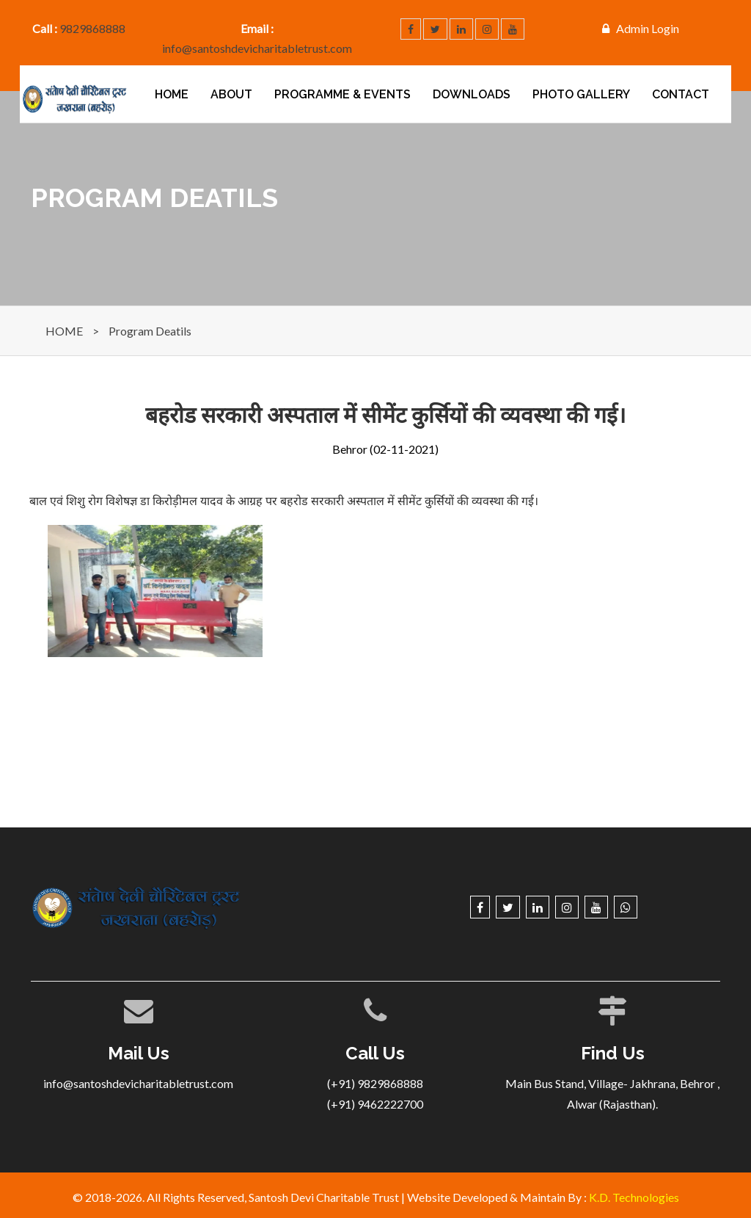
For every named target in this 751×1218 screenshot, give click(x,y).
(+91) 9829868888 (375, 1083)
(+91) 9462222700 (375, 1104)
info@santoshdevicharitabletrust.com (257, 48)
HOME (64, 331)
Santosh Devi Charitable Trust (324, 1197)
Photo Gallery (581, 94)
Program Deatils (150, 331)
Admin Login (647, 28)
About (231, 94)
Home (171, 94)
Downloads (471, 94)
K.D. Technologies (634, 1197)
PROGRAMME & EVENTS (342, 94)
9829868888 (92, 28)
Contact (680, 94)
